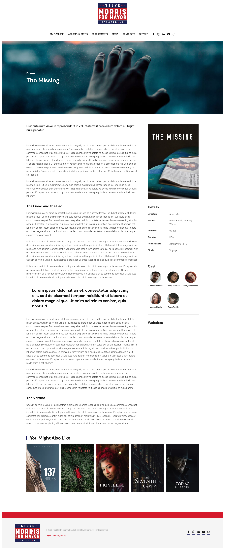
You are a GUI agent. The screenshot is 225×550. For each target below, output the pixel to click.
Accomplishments (78, 34)
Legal (48, 535)
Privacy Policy (59, 535)
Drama (30, 73)
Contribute (129, 34)
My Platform (57, 34)
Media (115, 34)
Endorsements (100, 34)
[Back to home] (112, 13)
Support (143, 34)
